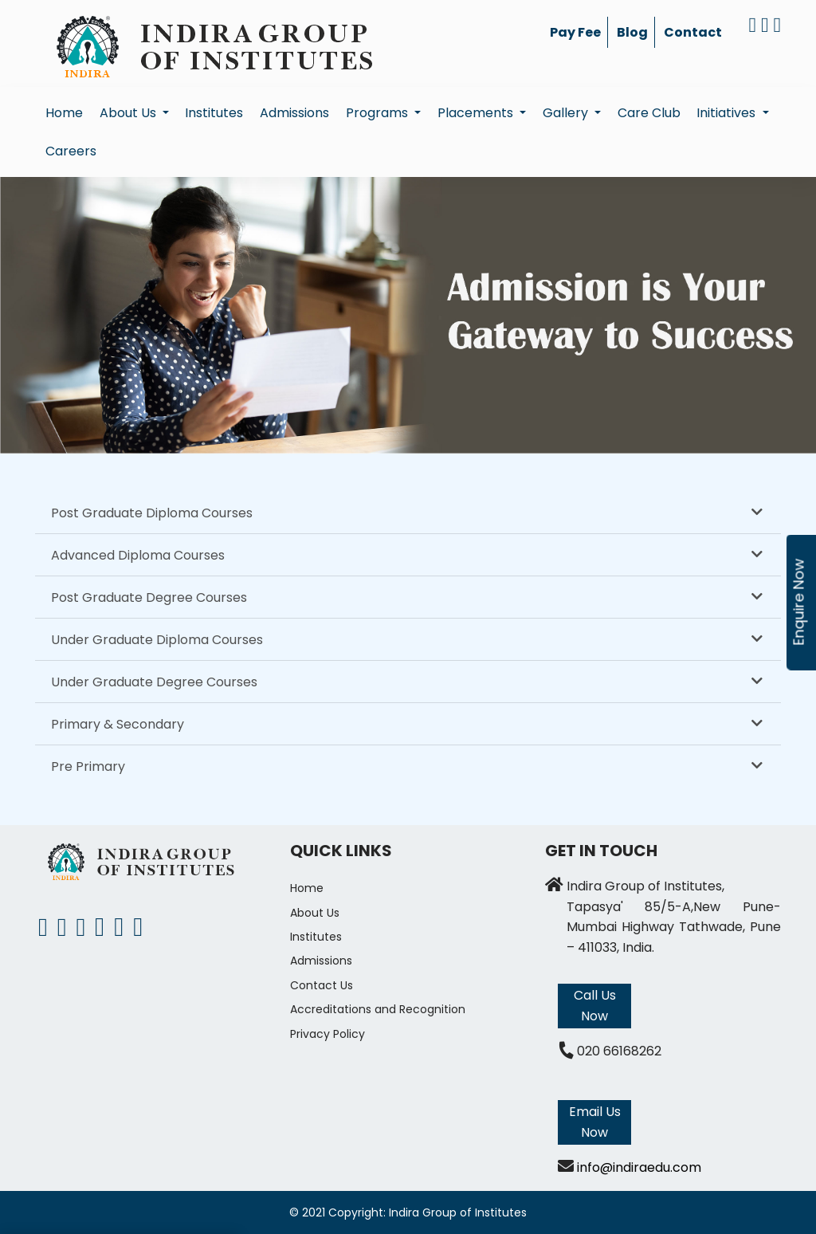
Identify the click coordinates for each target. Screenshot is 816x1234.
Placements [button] (476, 113)
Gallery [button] (567, 113)
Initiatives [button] (727, 113)
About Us (314, 913)
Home (64, 113)
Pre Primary (88, 766)
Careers (70, 151)
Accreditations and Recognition (377, 1009)
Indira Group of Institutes (458, 1212)
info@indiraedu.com (639, 1167)
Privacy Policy (327, 1034)
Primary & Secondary (117, 724)
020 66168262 (619, 1051)
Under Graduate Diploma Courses (157, 640)
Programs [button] (378, 113)
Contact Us (321, 985)
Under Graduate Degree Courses (154, 682)
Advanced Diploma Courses (138, 555)
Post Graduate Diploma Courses (152, 513)
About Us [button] (129, 113)
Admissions (294, 113)
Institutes (214, 113)
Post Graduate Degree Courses (149, 597)
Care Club (649, 113)
